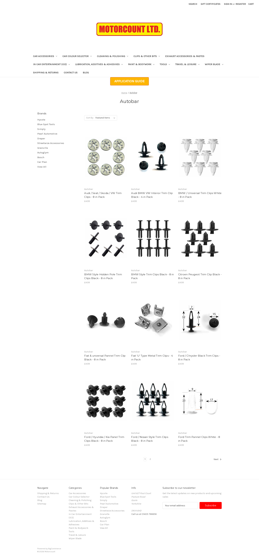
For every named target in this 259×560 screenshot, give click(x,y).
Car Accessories (45, 56)
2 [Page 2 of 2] (150, 459)
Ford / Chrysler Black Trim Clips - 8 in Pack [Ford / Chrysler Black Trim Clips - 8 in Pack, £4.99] (199, 357)
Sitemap (41, 503)
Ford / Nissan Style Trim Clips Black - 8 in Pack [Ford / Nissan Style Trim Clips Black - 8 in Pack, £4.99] (149, 438)
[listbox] (106, 117)
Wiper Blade (214, 64)
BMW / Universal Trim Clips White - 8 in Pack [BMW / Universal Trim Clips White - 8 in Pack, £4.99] (200, 195)
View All (41, 166)
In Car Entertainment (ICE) (51, 64)
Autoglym (43, 152)
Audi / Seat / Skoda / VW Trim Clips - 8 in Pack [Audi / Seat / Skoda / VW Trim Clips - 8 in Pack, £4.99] (103, 195)
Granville (42, 147)
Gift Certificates (210, 4)
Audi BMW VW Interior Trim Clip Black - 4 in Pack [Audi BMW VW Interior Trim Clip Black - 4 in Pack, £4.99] (152, 195)
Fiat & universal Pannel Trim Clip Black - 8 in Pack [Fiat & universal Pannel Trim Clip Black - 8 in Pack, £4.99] (105, 357)
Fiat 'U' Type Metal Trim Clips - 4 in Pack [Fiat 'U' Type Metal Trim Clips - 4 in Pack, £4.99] (152, 357)
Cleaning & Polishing (112, 56)
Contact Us (70, 72)
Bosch (40, 157)
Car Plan (42, 161)
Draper (41, 138)
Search (193, 4)
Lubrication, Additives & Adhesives (99, 64)
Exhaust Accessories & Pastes (184, 56)
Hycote (41, 119)
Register (241, 4)
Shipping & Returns (45, 72)
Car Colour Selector (77, 56)
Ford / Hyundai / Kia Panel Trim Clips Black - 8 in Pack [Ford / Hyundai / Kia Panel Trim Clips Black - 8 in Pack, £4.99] (104, 438)
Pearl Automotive (47, 133)
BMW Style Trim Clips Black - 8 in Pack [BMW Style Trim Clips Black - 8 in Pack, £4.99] (152, 276)
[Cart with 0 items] (251, 4)
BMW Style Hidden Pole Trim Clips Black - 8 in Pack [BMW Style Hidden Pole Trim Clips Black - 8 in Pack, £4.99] (103, 276)
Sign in (228, 4)
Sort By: (90, 117)
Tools (165, 64)
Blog (86, 72)
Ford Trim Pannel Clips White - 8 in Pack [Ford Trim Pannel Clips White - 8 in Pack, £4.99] (199, 438)
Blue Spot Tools (46, 124)
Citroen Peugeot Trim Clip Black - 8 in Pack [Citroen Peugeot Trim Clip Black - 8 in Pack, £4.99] (200, 276)
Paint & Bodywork (141, 64)
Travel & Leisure (187, 64)
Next (218, 459)
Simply (41, 129)
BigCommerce (54, 548)
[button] (129, 81)
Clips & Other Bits (146, 56)
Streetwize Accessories (50, 143)
